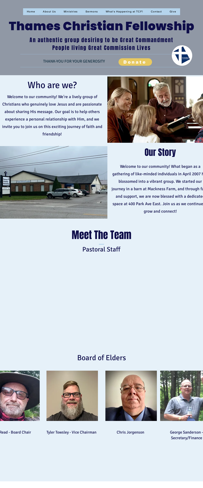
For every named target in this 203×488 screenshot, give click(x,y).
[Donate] (135, 62)
